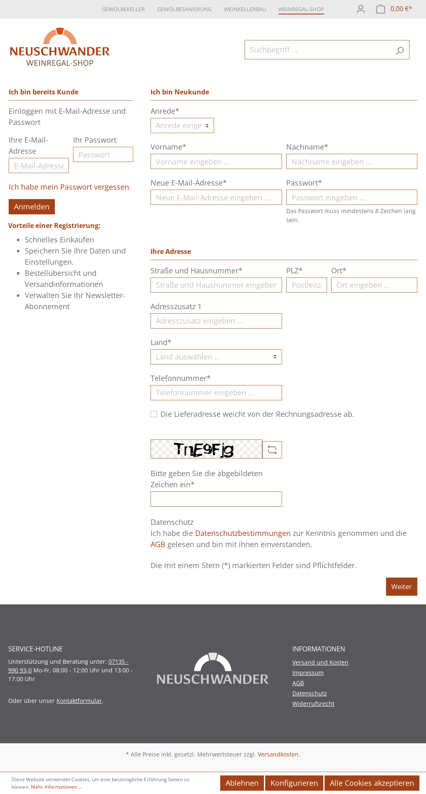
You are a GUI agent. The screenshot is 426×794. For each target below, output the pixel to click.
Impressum (308, 673)
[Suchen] (400, 49)
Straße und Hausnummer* (196, 270)
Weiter (401, 586)
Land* (161, 342)
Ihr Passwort (94, 140)
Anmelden (31, 206)
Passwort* (304, 183)
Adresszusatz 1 (176, 306)
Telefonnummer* (181, 378)
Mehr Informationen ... (56, 786)
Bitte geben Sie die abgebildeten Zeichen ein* (207, 478)
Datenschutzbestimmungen (243, 533)
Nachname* (307, 147)
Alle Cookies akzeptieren (372, 783)
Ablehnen (242, 783)
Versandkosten (278, 754)
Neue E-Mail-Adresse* (189, 183)
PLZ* (294, 270)
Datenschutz (309, 693)
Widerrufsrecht (313, 703)
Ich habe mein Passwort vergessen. (70, 187)
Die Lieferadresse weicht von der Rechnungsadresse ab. (257, 414)
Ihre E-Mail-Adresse (28, 145)
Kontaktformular (79, 701)
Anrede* (165, 111)
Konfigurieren (294, 783)
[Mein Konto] (361, 8)
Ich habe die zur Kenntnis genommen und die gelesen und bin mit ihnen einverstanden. (279, 538)
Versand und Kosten (320, 662)
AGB (158, 544)
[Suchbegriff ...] (318, 49)
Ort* (338, 270)
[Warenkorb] (394, 8)
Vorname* (168, 147)
